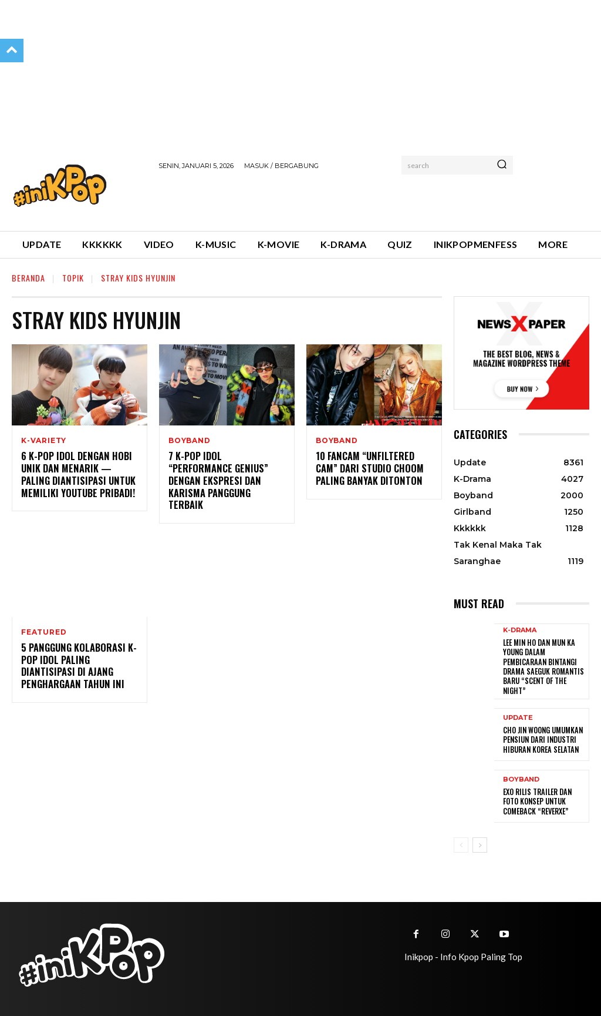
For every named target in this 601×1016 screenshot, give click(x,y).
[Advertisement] (295, 198)
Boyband (189, 440)
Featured (43, 619)
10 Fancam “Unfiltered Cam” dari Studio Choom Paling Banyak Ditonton (367, 468)
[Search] (502, 165)
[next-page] (479, 842)
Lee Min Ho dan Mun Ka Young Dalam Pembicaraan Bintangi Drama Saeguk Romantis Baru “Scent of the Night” (541, 665)
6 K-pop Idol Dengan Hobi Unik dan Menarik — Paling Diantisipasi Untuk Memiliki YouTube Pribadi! (79, 474)
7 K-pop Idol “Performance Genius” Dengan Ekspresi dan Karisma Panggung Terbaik (225, 474)
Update (518, 716)
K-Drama (519, 630)
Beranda (28, 277)
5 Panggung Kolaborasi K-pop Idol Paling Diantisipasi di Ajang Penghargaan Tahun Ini (77, 653)
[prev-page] (461, 842)
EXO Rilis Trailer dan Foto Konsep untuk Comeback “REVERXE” (536, 799)
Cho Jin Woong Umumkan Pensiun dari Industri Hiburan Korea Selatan (541, 737)
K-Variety (43, 440)
